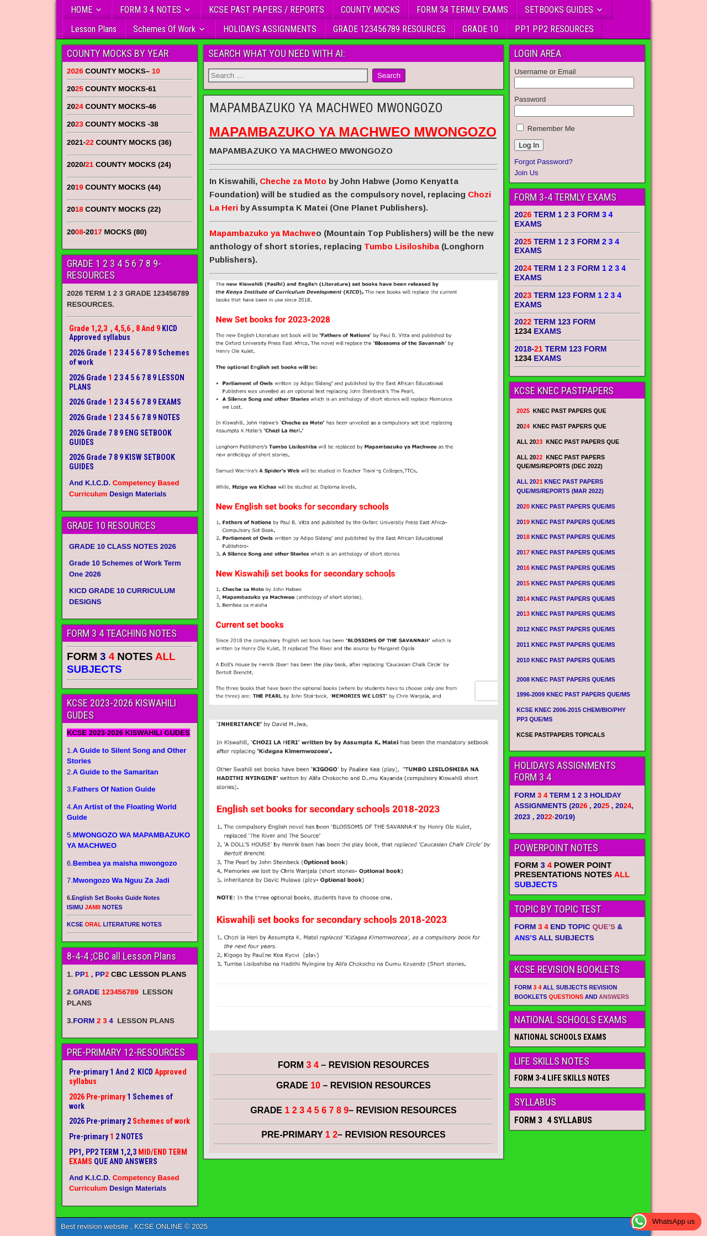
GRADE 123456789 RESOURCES (389, 29)
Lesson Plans (94, 29)
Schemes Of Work (164, 29)
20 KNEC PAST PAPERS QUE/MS (565, 506)
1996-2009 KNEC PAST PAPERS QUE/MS (573, 694)
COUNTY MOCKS (370, 9)
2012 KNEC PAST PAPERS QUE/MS (565, 629)
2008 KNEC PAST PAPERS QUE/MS (565, 679)
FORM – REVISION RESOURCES (353, 1065)
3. (111, 789)
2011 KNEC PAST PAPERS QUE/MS (565, 644)
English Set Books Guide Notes (116, 897)
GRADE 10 (480, 29)
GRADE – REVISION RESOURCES (353, 1110)
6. (122, 863)
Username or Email (545, 71)
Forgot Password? (543, 162)
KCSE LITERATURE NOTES (114, 924)
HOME (81, 9)
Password (530, 99)
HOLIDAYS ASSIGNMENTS (269, 29)
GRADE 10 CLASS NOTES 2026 (122, 546)
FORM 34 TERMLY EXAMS (462, 9)
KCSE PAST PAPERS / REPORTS (266, 9)
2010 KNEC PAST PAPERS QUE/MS (565, 660)
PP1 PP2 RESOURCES (554, 29)
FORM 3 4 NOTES (150, 9)
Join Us (526, 173)
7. (118, 880)
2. (113, 772)
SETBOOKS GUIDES (559, 9)
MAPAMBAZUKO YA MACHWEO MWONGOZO (326, 108)
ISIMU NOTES (95, 907)
